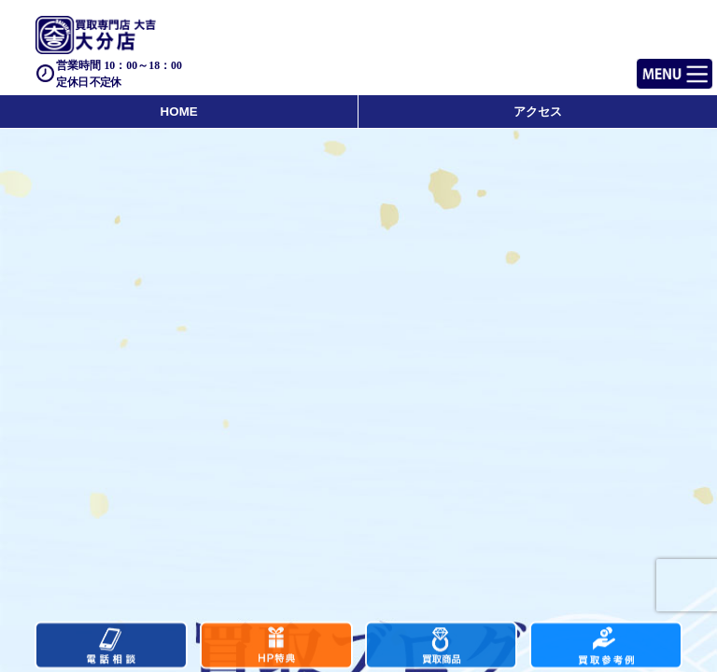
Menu (654, 66)
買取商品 (441, 647)
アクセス (537, 112)
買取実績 (606, 647)
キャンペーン (276, 647)
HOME (179, 112)
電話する (111, 647)
